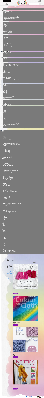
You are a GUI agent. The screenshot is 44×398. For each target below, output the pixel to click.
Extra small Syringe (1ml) (6, 89)
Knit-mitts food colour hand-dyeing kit (7, 32)
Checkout (4, 9)
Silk (4, 118)
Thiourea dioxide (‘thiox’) (6, 205)
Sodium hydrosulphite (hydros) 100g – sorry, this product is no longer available (12, 79)
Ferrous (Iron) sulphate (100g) (6, 73)
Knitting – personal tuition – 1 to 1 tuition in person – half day (11, 18)
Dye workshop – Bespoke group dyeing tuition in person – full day (11, 17)
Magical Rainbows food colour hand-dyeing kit (8, 33)
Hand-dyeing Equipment (9, 265)
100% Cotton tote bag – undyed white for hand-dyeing (9, 251)
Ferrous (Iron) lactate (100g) (6, 72)
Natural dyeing (5, 226)
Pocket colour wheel (5, 85)
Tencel (4, 244)
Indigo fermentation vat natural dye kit (8, 172)
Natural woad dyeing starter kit (7, 49)
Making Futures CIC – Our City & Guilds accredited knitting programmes (11, 144)
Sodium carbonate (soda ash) (6, 78)
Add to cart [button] (15, 293)
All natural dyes (5, 159)
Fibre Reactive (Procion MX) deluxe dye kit (8, 29)
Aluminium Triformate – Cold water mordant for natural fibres (10, 191)
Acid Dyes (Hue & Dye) (5, 23)
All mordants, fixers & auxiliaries (7, 63)
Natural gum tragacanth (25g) (6, 76)
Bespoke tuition (5, 138)
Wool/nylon (5, 245)
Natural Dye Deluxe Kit (6, 45)
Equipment (3, 83)
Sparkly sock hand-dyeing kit (6, 151)
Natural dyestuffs (5, 166)
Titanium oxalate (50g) (5, 206)
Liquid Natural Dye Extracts (7, 39)
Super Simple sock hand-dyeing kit (7, 26)
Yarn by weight (4, 231)
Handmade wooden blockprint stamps (7, 97)
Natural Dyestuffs (6, 37)
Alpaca (4, 113)
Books (3, 99)
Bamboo (5, 238)
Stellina (5, 119)
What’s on (3, 10)
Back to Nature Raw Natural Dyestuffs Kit (9, 43)
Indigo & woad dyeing (5, 50)
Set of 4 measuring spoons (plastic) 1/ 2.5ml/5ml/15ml (9, 211)
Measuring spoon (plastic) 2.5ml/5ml (7, 86)
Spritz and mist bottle (5, 218)
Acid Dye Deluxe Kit (5, 25)
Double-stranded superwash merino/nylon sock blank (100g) (11, 124)
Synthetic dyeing (6, 103)
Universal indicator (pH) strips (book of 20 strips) (8, 96)
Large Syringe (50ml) (5, 91)
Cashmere (5, 239)
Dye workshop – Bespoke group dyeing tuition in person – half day (11, 16)
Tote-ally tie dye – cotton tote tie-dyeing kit (8, 31)
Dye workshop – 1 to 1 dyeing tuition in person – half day (10, 139)
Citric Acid (4, 70)
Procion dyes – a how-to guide (6, 56)
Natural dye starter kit (6, 44)
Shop (3, 132)
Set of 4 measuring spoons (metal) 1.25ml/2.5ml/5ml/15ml (10, 212)
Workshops (4, 12)
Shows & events (5, 13)
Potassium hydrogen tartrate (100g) (7, 77)
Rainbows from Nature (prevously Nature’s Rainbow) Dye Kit (11, 46)
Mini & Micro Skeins (5, 125)
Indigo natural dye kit (6, 171)
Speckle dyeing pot (5, 93)
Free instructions (4, 253)
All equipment (4, 84)
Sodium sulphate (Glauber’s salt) (7, 204)
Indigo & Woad (5, 38)
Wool (4, 246)
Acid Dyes (3, 57)
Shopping (3, 131)
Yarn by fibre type (5, 112)
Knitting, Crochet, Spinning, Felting (7, 104)
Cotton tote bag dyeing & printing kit (7, 30)
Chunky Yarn (5, 111)
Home (2, 6)
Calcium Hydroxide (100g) (6, 69)
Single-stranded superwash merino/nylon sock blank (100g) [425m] (12, 123)
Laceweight (5, 232)
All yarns (4, 106)
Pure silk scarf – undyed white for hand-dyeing (8, 126)
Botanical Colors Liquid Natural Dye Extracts (8, 165)
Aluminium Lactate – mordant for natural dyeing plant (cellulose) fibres (11, 65)
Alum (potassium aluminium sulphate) (7, 66)
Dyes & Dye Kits (4, 145)
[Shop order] (35, 262)
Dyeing (4, 225)
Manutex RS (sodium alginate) (6, 199)
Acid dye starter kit (5, 24)
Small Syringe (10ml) (5, 90)
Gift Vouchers (3, 252)
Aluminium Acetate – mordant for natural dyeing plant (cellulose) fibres (11, 64)
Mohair (4, 117)
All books (4, 224)
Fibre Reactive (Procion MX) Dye (6, 51)
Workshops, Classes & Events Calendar (7, 11)
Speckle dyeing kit (5, 92)
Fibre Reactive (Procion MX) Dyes (7, 52)
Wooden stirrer (4, 98)
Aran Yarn (5, 110)
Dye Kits (4, 146)
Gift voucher (8, 268)
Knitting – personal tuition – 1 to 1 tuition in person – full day (11, 19)
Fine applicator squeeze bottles (6, 219)
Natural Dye (8, 260)
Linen (4, 116)
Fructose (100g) (5, 198)
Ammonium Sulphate (5, 192)
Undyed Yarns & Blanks (4, 105)
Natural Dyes (3, 158)
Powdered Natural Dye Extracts (6, 164)
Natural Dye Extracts (6, 36)
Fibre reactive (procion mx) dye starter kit (8, 53)
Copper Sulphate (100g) (6, 71)
